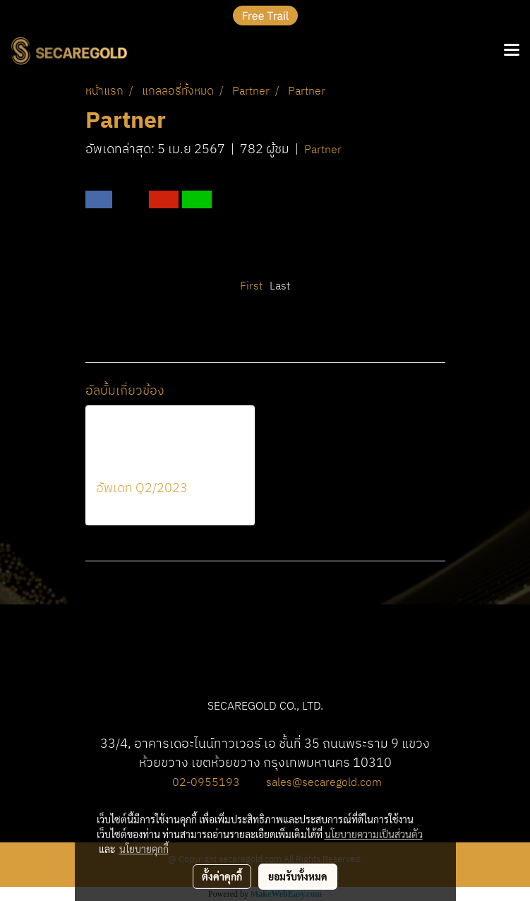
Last (280, 286)
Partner (323, 150)
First (251, 286)
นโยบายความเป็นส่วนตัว (374, 834)
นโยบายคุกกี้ (144, 848)
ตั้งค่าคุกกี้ (222, 876)
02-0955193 (206, 782)
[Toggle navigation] (511, 50)
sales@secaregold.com (324, 782)
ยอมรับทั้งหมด (297, 876)
